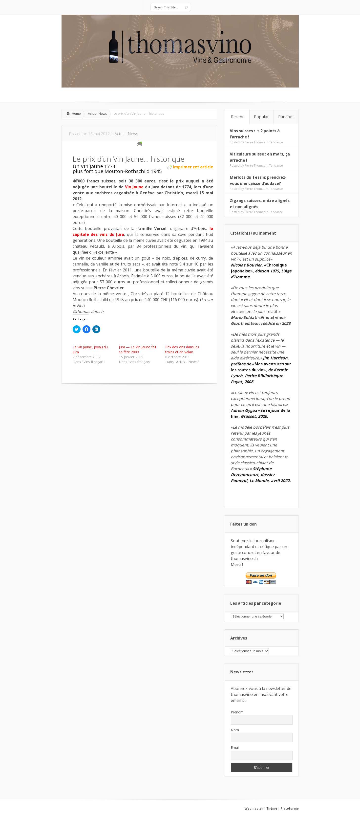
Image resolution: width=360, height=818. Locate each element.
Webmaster (254, 808)
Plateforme (289, 808)
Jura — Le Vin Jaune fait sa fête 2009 (137, 349)
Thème (271, 808)
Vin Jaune (134, 187)
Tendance (276, 142)
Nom (235, 730)
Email (235, 747)
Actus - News (97, 113)
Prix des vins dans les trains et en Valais (182, 349)
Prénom (237, 712)
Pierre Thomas (255, 142)
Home (76, 113)
